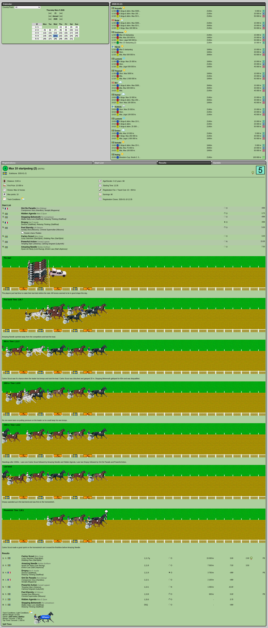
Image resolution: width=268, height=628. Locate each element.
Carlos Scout (27, 236)
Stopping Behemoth (31, 217)
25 (76, 36)
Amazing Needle (29, 247)
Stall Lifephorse (61, 249)
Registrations (9, 163)
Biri (116, 83)
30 (66, 39)
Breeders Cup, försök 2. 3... (129, 157)
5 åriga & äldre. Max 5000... (129, 11)
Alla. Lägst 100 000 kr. (127, 115)
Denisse (24, 224)
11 (76, 30)
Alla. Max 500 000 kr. (127, 55)
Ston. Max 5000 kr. (126, 73)
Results (162, 163)
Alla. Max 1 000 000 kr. (128, 79)
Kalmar (118, 95)
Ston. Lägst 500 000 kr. (128, 40)
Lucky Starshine (27, 238)
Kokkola (118, 107)
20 (50, 36)
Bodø (117, 20)
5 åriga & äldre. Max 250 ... (129, 100)
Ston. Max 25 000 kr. (127, 109)
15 (61, 33)
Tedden (38, 233)
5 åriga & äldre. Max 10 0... (129, 121)
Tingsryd (118, 71)
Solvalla (118, 143)
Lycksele (118, 59)
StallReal (39, 219)
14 (55, 33)
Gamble (217, 163)
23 (66, 36)
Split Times (7, 624)
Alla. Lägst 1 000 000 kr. (128, 138)
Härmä (117, 47)
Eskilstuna (119, 32)
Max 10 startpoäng (126, 35)
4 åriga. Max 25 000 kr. (128, 61)
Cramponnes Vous (28, 210)
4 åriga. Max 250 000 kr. (128, 136)
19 (45, 36)
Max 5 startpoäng (126, 49)
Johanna (37, 244)
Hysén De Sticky (27, 249)
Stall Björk (38, 238)
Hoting (117, 155)
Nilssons (35, 230)
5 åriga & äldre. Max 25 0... (129, 145)
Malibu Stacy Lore (28, 219)
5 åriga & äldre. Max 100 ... (129, 14)
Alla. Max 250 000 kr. (127, 38)
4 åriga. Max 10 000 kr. (128, 97)
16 (66, 33)
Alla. (121, 76)
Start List (99, 163)
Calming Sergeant (48, 244)
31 (71, 39)
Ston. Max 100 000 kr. (127, 103)
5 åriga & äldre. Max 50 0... (129, 16)
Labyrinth (59, 244)
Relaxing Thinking (51, 219)
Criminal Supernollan (48, 230)
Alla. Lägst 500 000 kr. (127, 67)
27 (50, 39)
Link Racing (39, 249)
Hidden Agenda (28, 213)
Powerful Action (29, 241)
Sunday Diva (26, 230)
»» (61, 13)
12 (45, 33)
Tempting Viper (27, 244)
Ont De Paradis (28, 208)
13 (50, 33)
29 (61, 39)
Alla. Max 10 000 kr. (126, 133)
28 (55, 39)
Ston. (121, 52)
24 (71, 36)
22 (61, 36)
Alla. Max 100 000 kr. (127, 150)
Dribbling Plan (49, 238)
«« (50, 13)
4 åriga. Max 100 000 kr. (128, 28)
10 (71, 30)
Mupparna (55, 210)
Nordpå (47, 210)
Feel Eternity (27, 227)
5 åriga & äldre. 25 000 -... (129, 126)
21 (55, 36)
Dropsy (24, 222)
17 (71, 33)
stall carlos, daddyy (16, 617)
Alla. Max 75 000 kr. (126, 148)
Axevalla (118, 8)
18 (76, 33)
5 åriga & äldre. (125, 124)
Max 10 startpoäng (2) (127, 43)
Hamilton (39, 210)
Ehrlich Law (49, 249)
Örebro (117, 131)
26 (45, 39)
